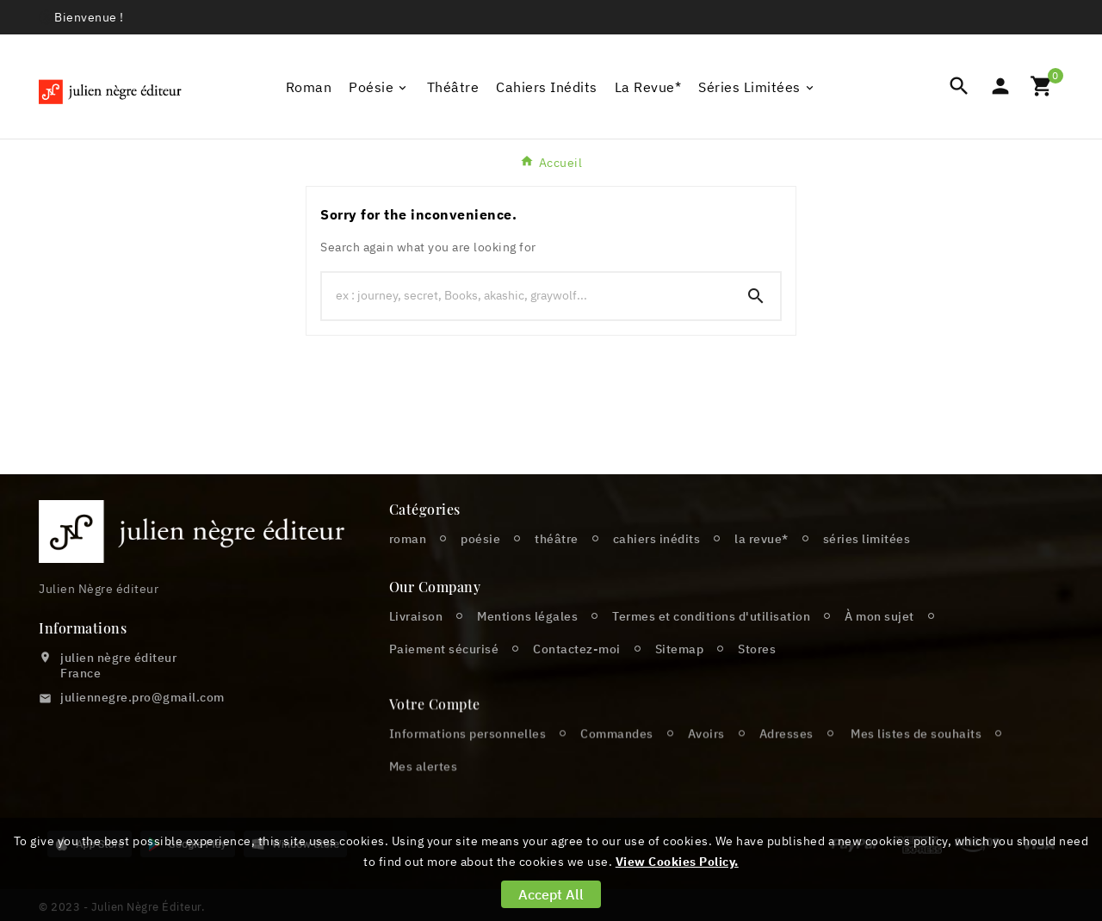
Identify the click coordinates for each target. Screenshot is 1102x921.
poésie (480, 539)
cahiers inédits (657, 539)
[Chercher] (527, 295)
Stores (757, 649)
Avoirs (706, 762)
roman (408, 539)
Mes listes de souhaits (916, 762)
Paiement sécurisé (444, 649)
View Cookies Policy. (677, 861)
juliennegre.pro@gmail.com (142, 697)
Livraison (416, 616)
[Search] (756, 296)
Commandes (616, 762)
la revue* (761, 539)
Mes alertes (423, 794)
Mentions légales (527, 616)
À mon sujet (879, 616)
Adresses (786, 762)
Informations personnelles (468, 762)
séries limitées (867, 539)
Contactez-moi (577, 649)
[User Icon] (1000, 86)
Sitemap (679, 649)
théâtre (557, 539)
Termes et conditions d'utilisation (711, 616)
